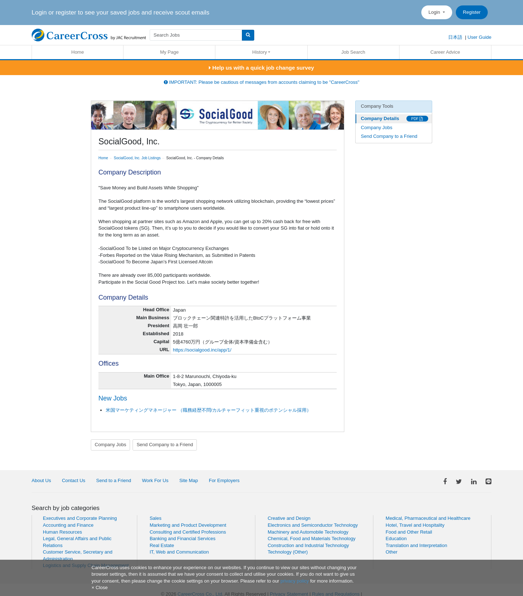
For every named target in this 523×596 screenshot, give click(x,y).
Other (392, 552)
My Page (169, 52)
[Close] (100, 587)
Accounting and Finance (68, 525)
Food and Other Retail (409, 532)
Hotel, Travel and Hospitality (415, 525)
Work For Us (155, 480)
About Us (41, 480)
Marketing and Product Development (188, 525)
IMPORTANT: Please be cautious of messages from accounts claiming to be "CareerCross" (262, 82)
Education (396, 538)
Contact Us (73, 480)
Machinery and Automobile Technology (308, 532)
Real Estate (162, 545)
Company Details (380, 118)
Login (435, 12)
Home (77, 52)
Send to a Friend (113, 480)
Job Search (353, 52)
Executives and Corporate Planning (80, 518)
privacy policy (294, 581)
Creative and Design (289, 518)
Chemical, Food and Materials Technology (312, 538)
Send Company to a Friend (165, 444)
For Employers (224, 480)
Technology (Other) (288, 552)
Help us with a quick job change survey (261, 68)
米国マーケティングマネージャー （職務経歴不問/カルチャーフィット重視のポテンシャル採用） (208, 410)
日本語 (455, 37)
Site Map (188, 480)
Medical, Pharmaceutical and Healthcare (428, 518)
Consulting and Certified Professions (188, 532)
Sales (156, 518)
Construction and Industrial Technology (308, 545)
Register (472, 12)
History (259, 52)
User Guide (479, 37)
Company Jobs (110, 444)
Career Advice (445, 52)
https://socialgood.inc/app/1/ (202, 350)
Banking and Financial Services (182, 538)
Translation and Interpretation (416, 545)
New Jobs (112, 398)
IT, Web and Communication (179, 552)
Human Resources (62, 532)
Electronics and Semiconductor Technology (313, 525)
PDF (417, 119)
